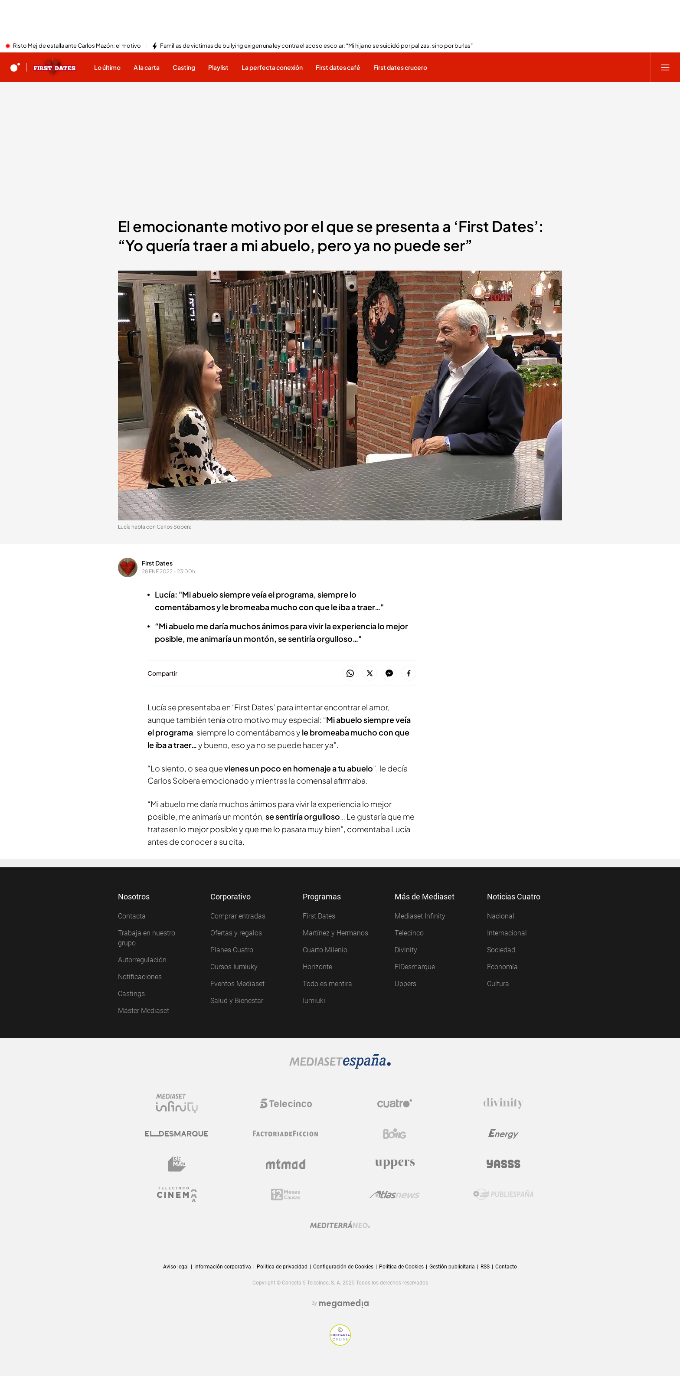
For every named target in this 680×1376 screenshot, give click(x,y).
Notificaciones (140, 977)
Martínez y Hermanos (335, 933)
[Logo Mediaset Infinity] (177, 1103)
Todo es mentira (327, 984)
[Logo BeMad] (177, 1164)
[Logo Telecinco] (286, 1103)
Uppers (405, 984)
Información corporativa (222, 1267)
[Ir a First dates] (55, 67)
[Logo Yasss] (503, 1164)
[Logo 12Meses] (285, 1194)
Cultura (498, 984)
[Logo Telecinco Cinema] (177, 1194)
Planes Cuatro (231, 950)
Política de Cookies (401, 1267)
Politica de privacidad (282, 1267)
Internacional (507, 933)
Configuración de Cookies (343, 1267)
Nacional (500, 916)
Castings (131, 994)
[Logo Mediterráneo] (340, 1224)
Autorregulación (142, 960)
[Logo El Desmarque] (176, 1133)
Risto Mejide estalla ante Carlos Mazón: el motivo (77, 45)
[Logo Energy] (503, 1133)
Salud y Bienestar (236, 1001)
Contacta (132, 916)
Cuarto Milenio (325, 950)
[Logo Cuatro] (394, 1103)
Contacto (506, 1267)
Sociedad (501, 950)
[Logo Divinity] (503, 1103)
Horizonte (317, 967)
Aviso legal (176, 1267)
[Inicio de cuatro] (15, 67)
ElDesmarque (415, 967)
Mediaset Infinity (420, 916)
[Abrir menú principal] (665, 67)
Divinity (406, 950)
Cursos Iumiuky (234, 967)
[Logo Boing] (394, 1133)
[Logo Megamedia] (344, 1303)
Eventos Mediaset (237, 984)
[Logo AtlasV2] (394, 1194)
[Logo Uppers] (395, 1164)
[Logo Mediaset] (340, 1061)
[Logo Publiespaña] (503, 1194)
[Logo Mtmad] (286, 1164)
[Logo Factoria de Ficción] (286, 1133)
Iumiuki (314, 1001)
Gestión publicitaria (452, 1267)
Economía (502, 967)
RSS (485, 1267)
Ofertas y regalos (236, 933)
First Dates (157, 563)
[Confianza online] (340, 1335)
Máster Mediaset (143, 1011)
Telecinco (409, 933)
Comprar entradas (237, 916)
